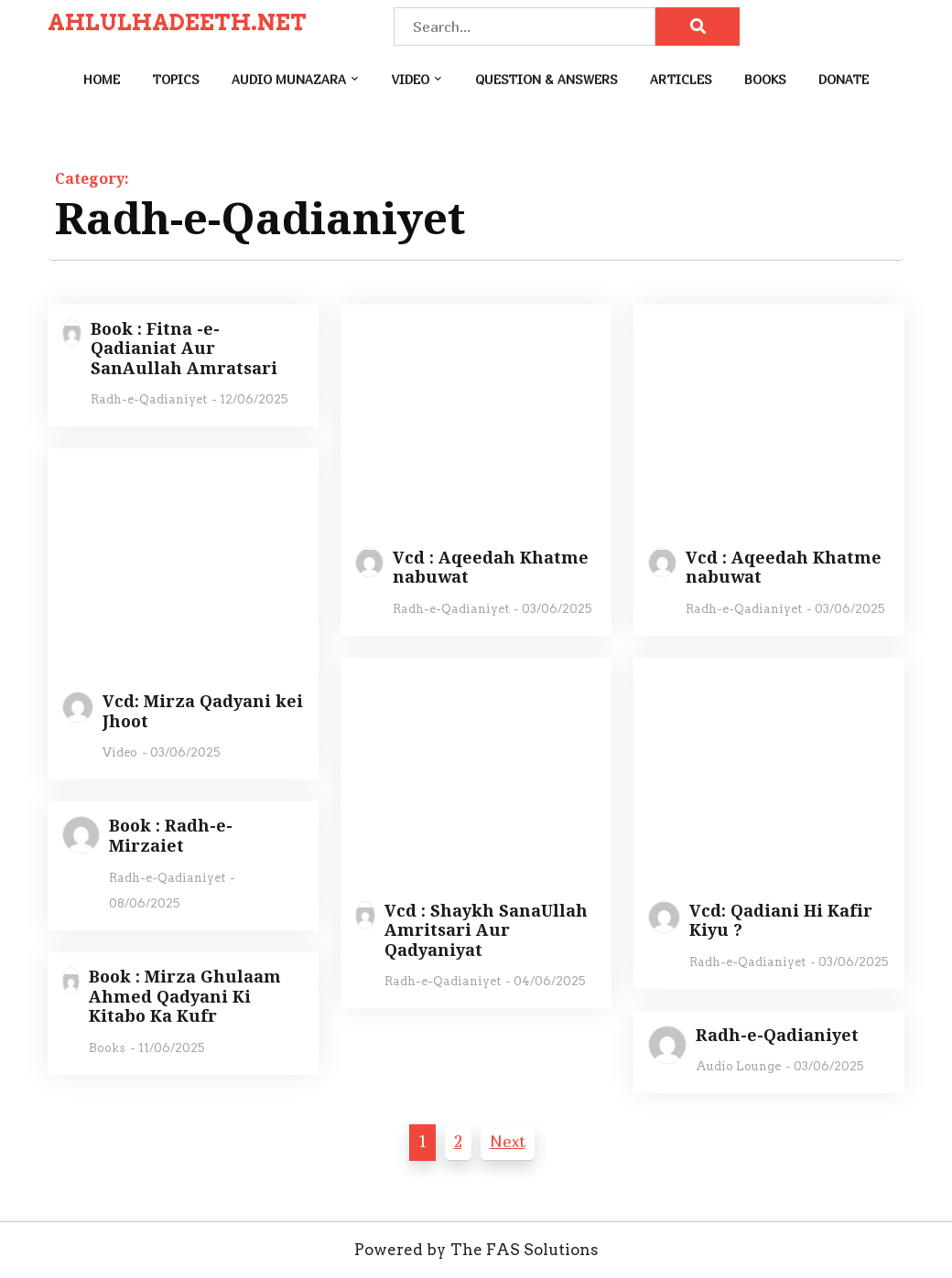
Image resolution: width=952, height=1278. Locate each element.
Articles (681, 79)
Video (410, 79)
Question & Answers (546, 79)
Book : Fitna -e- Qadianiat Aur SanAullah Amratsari (184, 349)
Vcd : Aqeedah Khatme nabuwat (491, 567)
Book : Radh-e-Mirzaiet (171, 835)
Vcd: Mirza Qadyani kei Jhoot (203, 711)
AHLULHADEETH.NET (177, 23)
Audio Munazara (289, 79)
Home (101, 79)
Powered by (400, 1249)
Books (765, 79)
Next (507, 1141)
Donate (843, 79)
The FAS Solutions (524, 1249)
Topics (176, 79)
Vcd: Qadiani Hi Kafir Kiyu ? (780, 920)
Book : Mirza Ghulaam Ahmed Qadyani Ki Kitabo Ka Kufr (185, 996)
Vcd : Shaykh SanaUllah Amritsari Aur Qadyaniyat (486, 931)
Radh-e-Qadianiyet (149, 399)
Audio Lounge (738, 1066)
